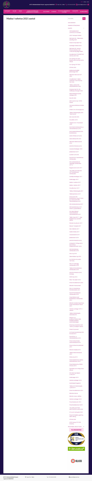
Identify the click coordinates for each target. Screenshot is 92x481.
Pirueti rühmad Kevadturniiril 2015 (76, 346)
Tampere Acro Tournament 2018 (76, 123)
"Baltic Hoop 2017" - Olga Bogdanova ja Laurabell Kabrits (75, 218)
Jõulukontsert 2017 (74, 151)
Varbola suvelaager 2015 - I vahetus (76, 309)
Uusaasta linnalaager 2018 (75, 149)
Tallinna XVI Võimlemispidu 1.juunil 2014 (75, 386)
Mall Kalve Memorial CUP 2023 (75, 75)
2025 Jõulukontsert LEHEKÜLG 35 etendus (75, 31)
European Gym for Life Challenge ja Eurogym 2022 (76, 90)
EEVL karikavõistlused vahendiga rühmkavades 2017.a (75, 163)
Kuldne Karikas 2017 (74, 231)
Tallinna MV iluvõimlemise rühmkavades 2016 (75, 268)
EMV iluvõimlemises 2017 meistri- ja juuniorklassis (75, 207)
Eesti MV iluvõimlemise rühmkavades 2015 (75, 293)
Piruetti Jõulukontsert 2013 (76, 405)
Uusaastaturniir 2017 (74, 234)
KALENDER (46, 11)
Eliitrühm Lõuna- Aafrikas (75, 396)
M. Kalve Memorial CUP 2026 (64, 11)
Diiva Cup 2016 (73, 253)
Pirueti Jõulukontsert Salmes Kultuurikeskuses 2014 (76, 360)
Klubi (14, 11)
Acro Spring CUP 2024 (74, 64)
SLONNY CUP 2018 (74, 154)
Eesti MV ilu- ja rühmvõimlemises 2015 (75, 337)
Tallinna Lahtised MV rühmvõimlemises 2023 (75, 85)
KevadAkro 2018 (73, 119)
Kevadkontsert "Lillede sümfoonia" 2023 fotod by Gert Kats (75, 80)
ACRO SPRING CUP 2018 (75, 135)
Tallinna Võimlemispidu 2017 (76, 191)
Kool (20, 11)
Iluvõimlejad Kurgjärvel (75, 383)
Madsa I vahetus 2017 (74, 185)
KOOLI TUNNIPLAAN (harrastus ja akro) (32, 11)
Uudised (53, 11)
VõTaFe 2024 (72, 67)
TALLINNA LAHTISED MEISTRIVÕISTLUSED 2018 (76, 408)
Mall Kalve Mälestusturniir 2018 (75, 142)
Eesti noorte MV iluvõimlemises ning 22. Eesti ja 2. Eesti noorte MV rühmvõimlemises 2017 (76, 199)
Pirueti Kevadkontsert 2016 (76, 282)
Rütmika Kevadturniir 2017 (75, 223)
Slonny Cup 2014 (73, 357)
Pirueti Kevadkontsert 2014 (76, 390)
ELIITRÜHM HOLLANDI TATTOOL (75, 260)
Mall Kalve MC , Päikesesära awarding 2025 (76, 39)
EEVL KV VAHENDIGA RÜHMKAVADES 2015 (74, 289)
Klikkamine (76, 430)
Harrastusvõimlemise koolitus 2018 (76, 106)
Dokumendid (71, 22)
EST (82, 1)
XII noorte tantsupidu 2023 (76, 412)
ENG (85, 1)
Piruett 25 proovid (73, 329)
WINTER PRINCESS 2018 (75, 146)
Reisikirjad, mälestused (75, 426)
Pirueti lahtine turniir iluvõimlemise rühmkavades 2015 (76, 298)
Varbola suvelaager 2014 (75, 380)
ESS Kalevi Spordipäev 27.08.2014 (74, 373)
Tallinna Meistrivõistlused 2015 (75, 353)
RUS (88, 1)
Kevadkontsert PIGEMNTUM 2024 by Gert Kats (76, 55)
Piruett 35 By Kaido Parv (75, 42)
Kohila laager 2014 (73, 377)
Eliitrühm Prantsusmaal (75, 285)
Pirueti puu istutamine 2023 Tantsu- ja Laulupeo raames (76, 325)
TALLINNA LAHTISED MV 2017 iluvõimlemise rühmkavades (75, 172)
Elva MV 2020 (72, 98)
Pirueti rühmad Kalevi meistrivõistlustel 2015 (75, 341)
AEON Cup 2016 (73, 276)
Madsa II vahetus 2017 (75, 182)
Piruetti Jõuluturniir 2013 (75, 402)
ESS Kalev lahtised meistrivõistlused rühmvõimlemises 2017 (75, 213)
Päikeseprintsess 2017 (75, 194)
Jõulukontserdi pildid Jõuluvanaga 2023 (74, 71)
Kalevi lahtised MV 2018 (75, 138)
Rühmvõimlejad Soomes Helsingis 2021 (75, 94)
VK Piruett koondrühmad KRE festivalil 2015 (76, 332)
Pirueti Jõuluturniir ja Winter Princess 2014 (76, 364)
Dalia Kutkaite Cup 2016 (75, 256)
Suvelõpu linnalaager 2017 (75, 176)
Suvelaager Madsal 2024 (75, 45)
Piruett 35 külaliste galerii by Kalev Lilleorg (76, 415)
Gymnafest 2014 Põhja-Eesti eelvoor (76, 369)
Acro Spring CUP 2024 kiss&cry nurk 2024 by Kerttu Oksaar (76, 60)
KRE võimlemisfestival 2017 (76, 204)
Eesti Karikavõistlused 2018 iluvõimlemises (76, 132)
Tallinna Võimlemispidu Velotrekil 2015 (74, 313)
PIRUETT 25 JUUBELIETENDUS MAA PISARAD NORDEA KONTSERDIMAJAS (75, 320)
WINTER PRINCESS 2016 (75, 240)
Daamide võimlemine (74, 25)
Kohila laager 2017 (73, 179)
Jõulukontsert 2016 (74, 237)
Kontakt (7, 11)
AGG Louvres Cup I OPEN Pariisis (75, 101)
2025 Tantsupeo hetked (75, 35)
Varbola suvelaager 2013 (75, 399)
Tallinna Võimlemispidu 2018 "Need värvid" (76, 113)
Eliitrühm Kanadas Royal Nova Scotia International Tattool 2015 (76, 304)
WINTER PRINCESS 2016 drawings (75, 273)
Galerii (70, 28)
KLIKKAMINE (84, 11)
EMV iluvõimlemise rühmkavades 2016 (74, 249)
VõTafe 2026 (72, 419)
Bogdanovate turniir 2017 (75, 167)
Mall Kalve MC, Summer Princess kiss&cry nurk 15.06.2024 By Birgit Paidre (76, 50)
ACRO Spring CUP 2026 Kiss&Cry (75, 423)
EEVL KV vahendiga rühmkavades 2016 (74, 264)
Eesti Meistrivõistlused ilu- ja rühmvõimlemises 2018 (76, 127)
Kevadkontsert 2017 (74, 188)
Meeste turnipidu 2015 (75, 349)
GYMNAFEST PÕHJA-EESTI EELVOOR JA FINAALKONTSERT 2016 (76, 245)
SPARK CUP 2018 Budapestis (76, 109)
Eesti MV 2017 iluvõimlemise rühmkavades (76, 158)
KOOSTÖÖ (75, 11)
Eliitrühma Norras (73, 393)
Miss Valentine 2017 (74, 229)
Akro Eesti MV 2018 (74, 117)
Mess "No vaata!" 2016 (75, 279)
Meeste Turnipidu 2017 (75, 226)
